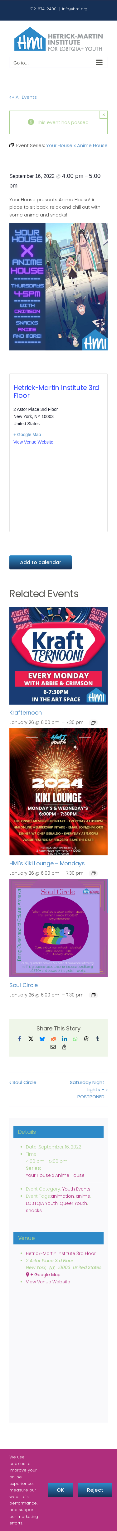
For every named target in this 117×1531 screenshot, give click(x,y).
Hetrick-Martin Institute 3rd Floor (56, 391)
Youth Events (76, 1189)
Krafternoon (25, 712)
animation (62, 1196)
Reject (95, 1490)
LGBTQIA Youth (42, 1203)
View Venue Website (33, 442)
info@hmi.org (74, 9)
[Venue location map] (58, 488)
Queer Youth (73, 1203)
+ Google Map (27, 434)
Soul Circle (23, 985)
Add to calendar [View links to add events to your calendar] (40, 562)
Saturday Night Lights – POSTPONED (87, 1089)
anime (83, 1196)
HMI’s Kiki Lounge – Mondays (47, 863)
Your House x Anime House (55, 1175)
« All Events (24, 97)
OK (60, 1490)
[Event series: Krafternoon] (93, 723)
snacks (34, 1210)
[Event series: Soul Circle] (93, 995)
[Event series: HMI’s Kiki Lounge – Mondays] (93, 873)
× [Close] (103, 114)
